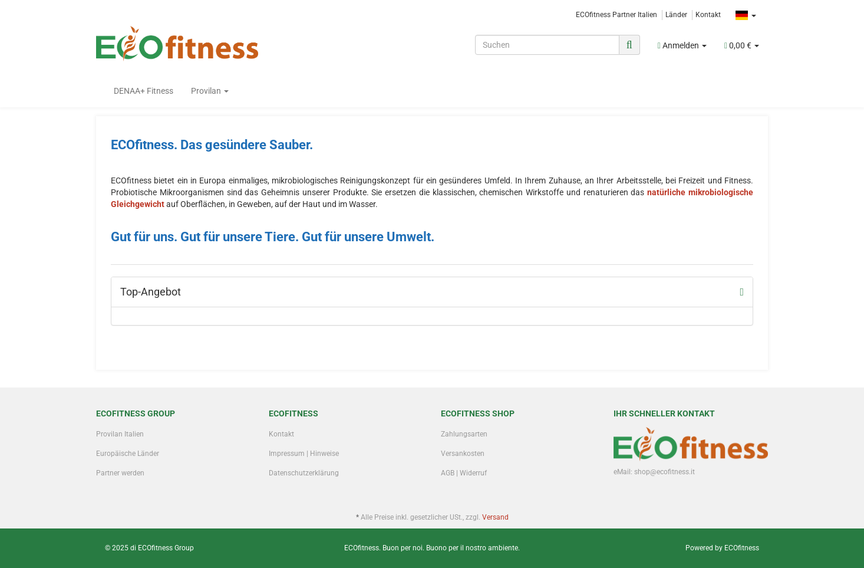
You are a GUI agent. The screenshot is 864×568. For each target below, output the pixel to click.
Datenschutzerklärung (304, 473)
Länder (676, 15)
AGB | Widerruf (464, 473)
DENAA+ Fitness (143, 91)
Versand (495, 517)
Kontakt (708, 15)
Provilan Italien (120, 434)
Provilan (210, 91)
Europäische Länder (127, 453)
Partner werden (120, 473)
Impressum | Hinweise (304, 453)
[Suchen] (547, 45)
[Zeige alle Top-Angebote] (742, 292)
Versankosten (462, 453)
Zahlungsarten (464, 434)
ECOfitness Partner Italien (616, 15)
